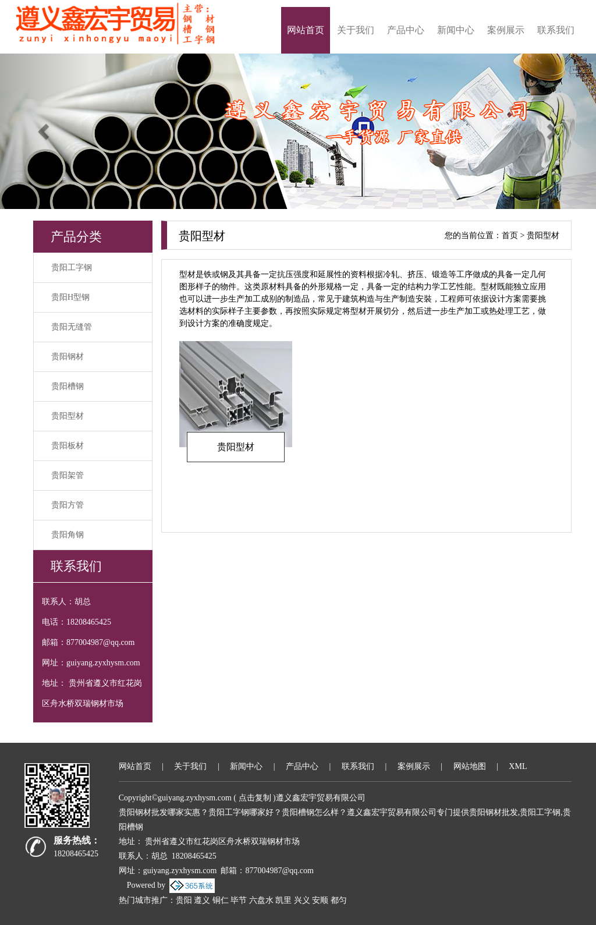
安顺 (320, 900)
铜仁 (220, 900)
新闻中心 (455, 30)
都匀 (339, 900)
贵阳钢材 (67, 356)
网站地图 (469, 766)
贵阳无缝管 (71, 326)
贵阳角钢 (67, 534)
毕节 (238, 900)
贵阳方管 (67, 505)
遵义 (202, 900)
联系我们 (555, 30)
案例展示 (505, 30)
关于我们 (355, 30)
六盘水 (261, 900)
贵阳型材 (67, 416)
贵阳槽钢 (67, 386)
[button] (45, 131)
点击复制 (255, 797)
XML (518, 766)
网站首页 (305, 30)
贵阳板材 (67, 445)
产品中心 (405, 30)
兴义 (302, 900)
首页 (510, 235)
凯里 (283, 900)
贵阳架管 (67, 475)
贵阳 (184, 900)
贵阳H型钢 (70, 297)
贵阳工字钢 (71, 267)
